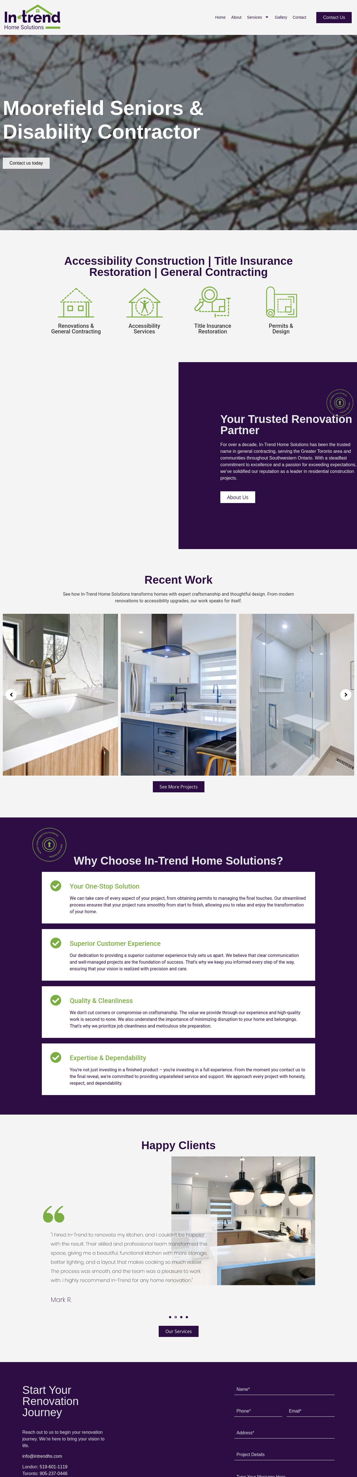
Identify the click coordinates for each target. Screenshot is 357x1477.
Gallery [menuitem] (281, 17)
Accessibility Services (144, 329)
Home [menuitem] (220, 17)
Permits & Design (281, 329)
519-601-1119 (53, 1466)
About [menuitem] (236, 17)
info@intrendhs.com (42, 1456)
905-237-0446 (53, 1473)
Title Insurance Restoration (212, 329)
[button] (11, 694)
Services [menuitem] (258, 17)
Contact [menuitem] (299, 17)
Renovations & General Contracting (76, 329)
